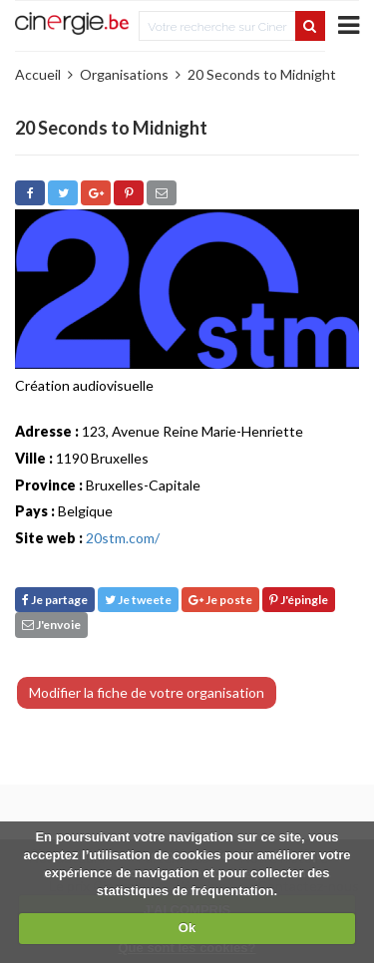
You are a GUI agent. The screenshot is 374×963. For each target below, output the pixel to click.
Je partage (55, 599)
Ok (187, 927)
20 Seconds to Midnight (261, 74)
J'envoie (51, 624)
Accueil (38, 74)
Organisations (124, 74)
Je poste (220, 599)
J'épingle (298, 599)
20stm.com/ (123, 537)
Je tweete (138, 599)
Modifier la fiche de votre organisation (146, 692)
